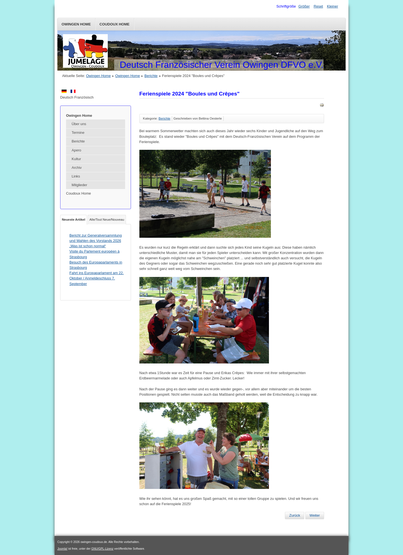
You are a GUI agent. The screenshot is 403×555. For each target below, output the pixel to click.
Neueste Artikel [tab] (73, 219)
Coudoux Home (115, 24)
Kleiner (332, 6)
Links (76, 176)
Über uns (79, 124)
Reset (318, 6)
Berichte (151, 76)
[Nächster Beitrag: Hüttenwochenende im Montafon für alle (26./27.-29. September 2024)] (314, 515)
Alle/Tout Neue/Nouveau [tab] (106, 219)
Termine (78, 132)
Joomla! (62, 548)
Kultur (76, 159)
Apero (76, 150)
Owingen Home (76, 24)
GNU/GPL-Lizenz (102, 548)
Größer (304, 6)
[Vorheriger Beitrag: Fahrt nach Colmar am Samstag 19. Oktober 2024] (294, 515)
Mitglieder (79, 185)
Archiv (77, 167)
